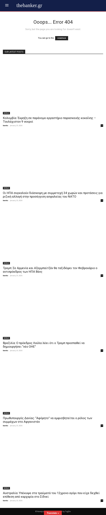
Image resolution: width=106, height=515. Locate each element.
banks (5, 125)
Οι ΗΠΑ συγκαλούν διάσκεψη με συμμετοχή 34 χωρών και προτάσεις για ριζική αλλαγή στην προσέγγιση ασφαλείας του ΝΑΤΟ (53, 194)
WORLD (6, 113)
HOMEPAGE (61, 38)
